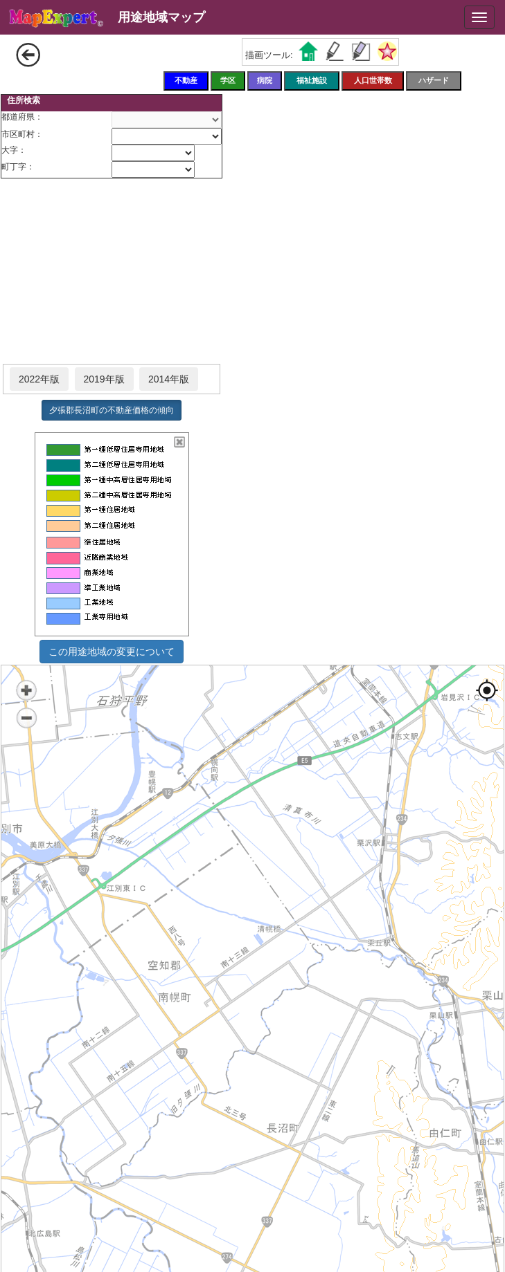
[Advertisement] (111, 271)
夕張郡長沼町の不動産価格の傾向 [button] (111, 410)
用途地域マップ (161, 17)
